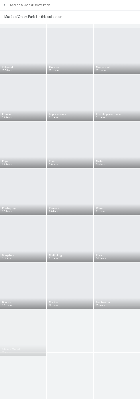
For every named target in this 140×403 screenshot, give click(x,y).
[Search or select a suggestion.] (70, 5)
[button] (5, 5)
